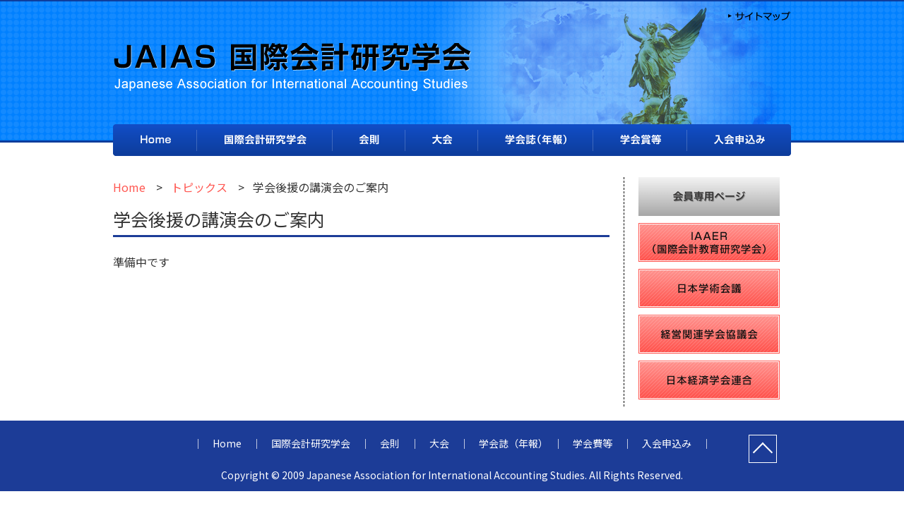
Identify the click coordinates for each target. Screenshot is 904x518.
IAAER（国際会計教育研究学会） (709, 242)
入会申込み (739, 141)
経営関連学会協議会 (709, 334)
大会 (441, 140)
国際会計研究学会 (264, 140)
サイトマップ (757, 14)
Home (154, 140)
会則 (369, 141)
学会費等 (639, 140)
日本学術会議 (709, 288)
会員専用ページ (709, 196)
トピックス (199, 187)
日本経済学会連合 (709, 380)
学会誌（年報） (535, 141)
